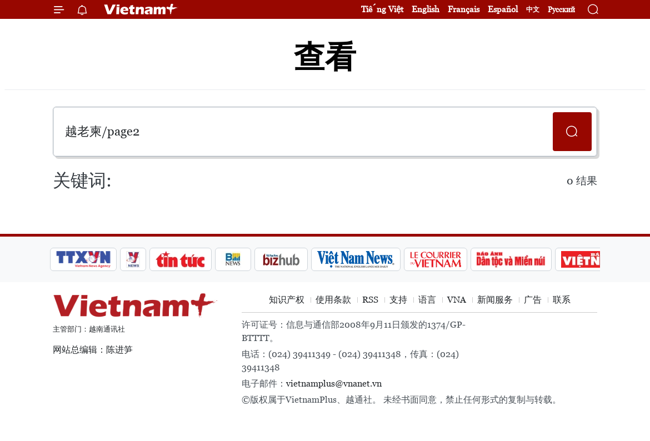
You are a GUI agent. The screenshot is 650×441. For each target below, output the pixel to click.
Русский (561, 10)
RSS (370, 299)
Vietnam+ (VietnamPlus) (141, 9)
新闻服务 (495, 299)
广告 (533, 299)
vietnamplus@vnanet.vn (334, 383)
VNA (456, 299)
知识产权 (286, 299)
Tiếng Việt (382, 9)
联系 (562, 299)
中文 (532, 9)
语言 (427, 299)
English (425, 9)
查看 (325, 56)
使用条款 (333, 299)
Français (463, 9)
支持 (398, 299)
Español (503, 9)
